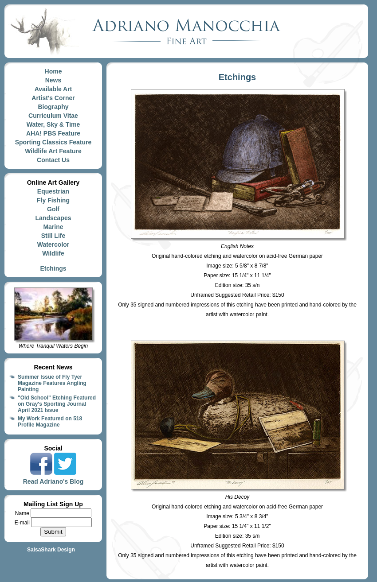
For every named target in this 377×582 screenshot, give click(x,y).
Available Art (53, 89)
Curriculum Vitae (53, 115)
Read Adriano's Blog (53, 481)
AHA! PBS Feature (53, 133)
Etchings (53, 268)
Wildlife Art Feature (53, 151)
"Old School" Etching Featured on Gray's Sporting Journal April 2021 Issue (57, 404)
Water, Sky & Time (53, 124)
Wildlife (53, 253)
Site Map (53, 557)
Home (53, 71)
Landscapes (53, 217)
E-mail (23, 523)
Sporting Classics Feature (53, 142)
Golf (53, 209)
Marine (53, 226)
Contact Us (53, 159)
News (53, 80)
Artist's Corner (53, 97)
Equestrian (53, 191)
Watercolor (53, 244)
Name (23, 513)
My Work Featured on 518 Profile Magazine (50, 421)
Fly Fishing (53, 200)
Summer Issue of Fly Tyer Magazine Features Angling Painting (52, 383)
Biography (53, 106)
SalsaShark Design (51, 550)
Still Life (53, 235)
